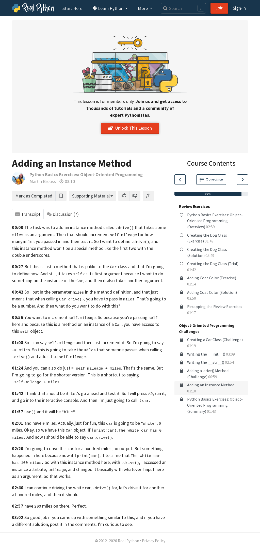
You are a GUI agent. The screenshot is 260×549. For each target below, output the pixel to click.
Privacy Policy (153, 540)
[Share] (148, 196)
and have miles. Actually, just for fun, (60, 423)
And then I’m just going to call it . (115, 400)
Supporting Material (91, 196)
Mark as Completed (33, 196)
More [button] (143, 8)
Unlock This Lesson (130, 128)
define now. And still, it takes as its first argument (69, 274)
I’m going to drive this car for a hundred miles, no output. (78, 448)
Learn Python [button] (108, 8)
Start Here (72, 8)
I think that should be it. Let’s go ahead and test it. (72, 393)
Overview (211, 179)
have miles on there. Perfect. (55, 506)
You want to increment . (60, 317)
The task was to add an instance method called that (83, 227)
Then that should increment (96, 234)
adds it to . (63, 356)
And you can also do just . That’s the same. (89, 368)
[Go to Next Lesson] (242, 179)
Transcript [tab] (27, 214)
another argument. (145, 280)
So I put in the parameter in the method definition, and (82, 292)
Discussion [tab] (63, 214)
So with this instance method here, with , (92, 462)
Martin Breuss (42, 181)
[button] (123, 196)
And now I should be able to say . (69, 437)
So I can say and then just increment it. (75, 342)
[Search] (183, 8)
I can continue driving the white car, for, (71, 488)
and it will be (49, 412)
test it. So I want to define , (115, 241)
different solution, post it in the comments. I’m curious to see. (74, 524)
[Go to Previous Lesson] (180, 179)
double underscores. (31, 255)
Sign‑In (239, 8)
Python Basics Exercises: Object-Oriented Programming (86, 174)
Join (219, 8)
